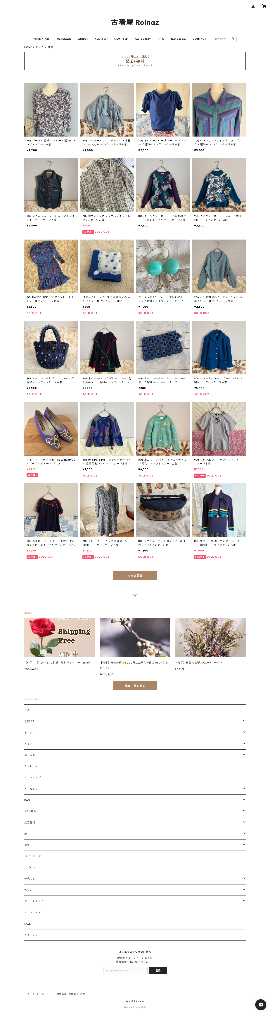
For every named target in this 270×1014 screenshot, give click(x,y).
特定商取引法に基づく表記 (71, 994)
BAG (27, 800)
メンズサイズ (32, 912)
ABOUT (83, 39)
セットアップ (32, 777)
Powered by (135, 1007)
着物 (27, 845)
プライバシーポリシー (39, 994)
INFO (161, 39)
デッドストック (34, 901)
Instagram (178, 39)
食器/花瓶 (30, 811)
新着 (27, 710)
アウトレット (32, 935)
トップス (29, 732)
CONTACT (199, 39)
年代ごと (29, 878)
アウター (29, 744)
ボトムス (29, 755)
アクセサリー (32, 788)
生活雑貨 (29, 822)
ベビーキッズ (32, 856)
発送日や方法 (41, 39)
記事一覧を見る (135, 686)
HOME (28, 47)
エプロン (29, 867)
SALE (27, 923)
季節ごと (29, 721)
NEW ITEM (121, 39)
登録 (158, 970)
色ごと (40, 47)
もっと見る (135, 575)
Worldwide (64, 39)
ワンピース (31, 766)
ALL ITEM (101, 39)
